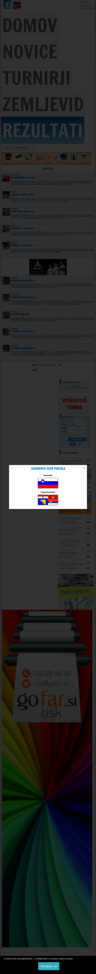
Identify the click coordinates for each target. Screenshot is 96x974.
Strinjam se (49, 966)
